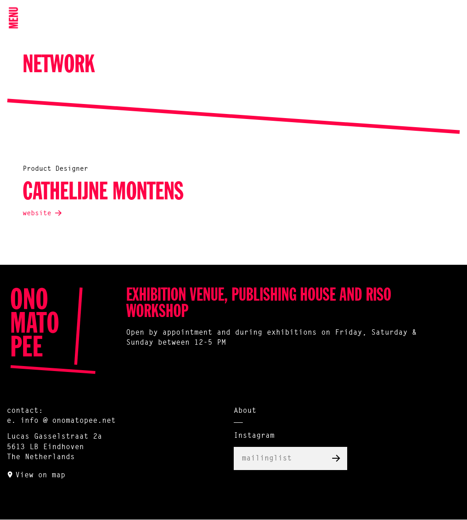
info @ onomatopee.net (68, 421)
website (37, 213)
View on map (40, 475)
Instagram (254, 436)
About (245, 411)
